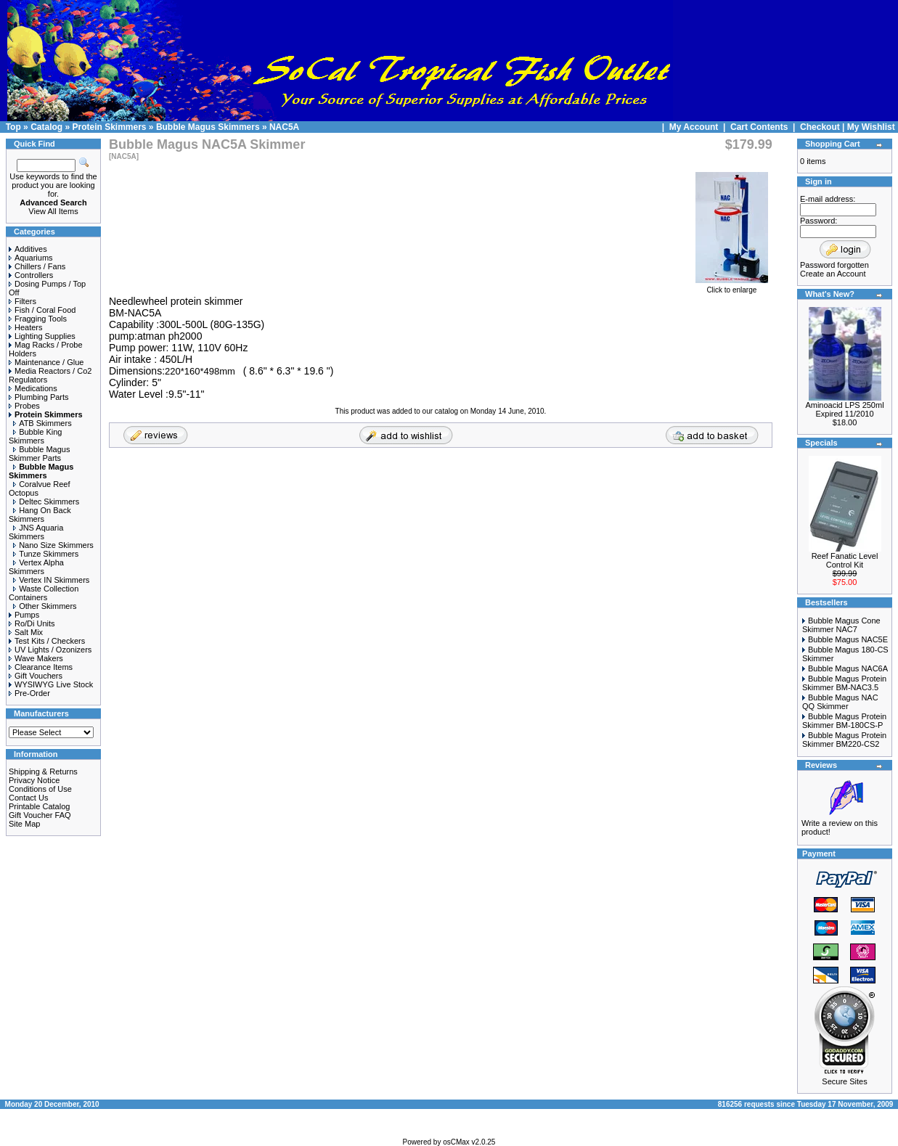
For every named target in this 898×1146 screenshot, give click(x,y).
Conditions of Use (40, 789)
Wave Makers (36, 658)
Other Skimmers (44, 606)
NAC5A (284, 127)
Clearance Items (41, 667)
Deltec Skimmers (46, 501)
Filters (22, 301)
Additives (28, 249)
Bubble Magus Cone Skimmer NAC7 (841, 625)
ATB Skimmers (42, 423)
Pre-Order (29, 693)
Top (13, 127)
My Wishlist (871, 127)
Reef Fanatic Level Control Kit (845, 560)
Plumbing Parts (39, 397)
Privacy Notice (34, 780)
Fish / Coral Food (42, 310)
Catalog (46, 127)
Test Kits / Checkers (47, 641)
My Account (695, 127)
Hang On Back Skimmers (40, 514)
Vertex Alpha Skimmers (36, 567)
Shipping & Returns (43, 771)
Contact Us (28, 797)
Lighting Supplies (42, 336)
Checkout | (823, 127)
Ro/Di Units (32, 623)
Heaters (26, 327)
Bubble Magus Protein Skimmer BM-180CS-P (844, 720)
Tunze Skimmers (45, 553)
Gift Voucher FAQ (40, 815)
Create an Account (833, 273)
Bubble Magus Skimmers (208, 127)
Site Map (24, 823)
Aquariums (31, 257)
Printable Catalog (39, 806)
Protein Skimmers (109, 127)
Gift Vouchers (35, 675)
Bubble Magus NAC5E (848, 639)
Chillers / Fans (37, 266)
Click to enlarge (731, 286)
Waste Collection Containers (43, 593)
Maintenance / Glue (46, 362)
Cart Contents (759, 127)
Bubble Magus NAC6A (848, 668)
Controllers (31, 275)
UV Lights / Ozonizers (50, 649)
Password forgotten (834, 265)
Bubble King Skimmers (35, 436)
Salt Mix (26, 632)
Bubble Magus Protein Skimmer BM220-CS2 (844, 739)
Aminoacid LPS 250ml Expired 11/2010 (844, 409)
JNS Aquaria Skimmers (36, 532)
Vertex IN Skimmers (51, 580)
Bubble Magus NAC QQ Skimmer (840, 702)
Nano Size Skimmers (53, 545)
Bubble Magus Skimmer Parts (39, 453)
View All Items (53, 211)
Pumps (24, 614)
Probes (24, 405)
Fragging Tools (38, 318)
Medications (33, 388)
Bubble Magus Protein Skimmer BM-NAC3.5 (844, 683)
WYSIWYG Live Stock (51, 684)
